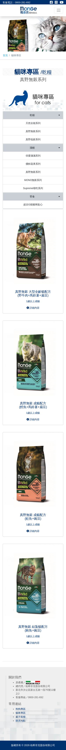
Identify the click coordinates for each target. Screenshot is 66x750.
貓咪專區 (21, 712)
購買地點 (21, 720)
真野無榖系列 (33, 131)
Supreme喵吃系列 (33, 188)
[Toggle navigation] (58, 10)
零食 (45, 196)
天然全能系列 (33, 123)
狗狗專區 (21, 709)
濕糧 (45, 148)
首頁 (5, 55)
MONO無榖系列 (33, 180)
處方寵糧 (21, 716)
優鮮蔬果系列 (33, 163)
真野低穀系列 (33, 139)
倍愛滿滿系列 (33, 155)
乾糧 (45, 115)
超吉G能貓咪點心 (33, 204)
